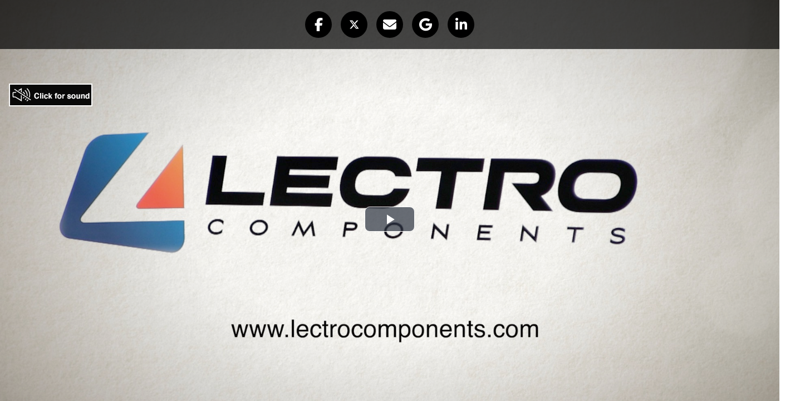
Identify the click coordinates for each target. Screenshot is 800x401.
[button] (318, 24)
